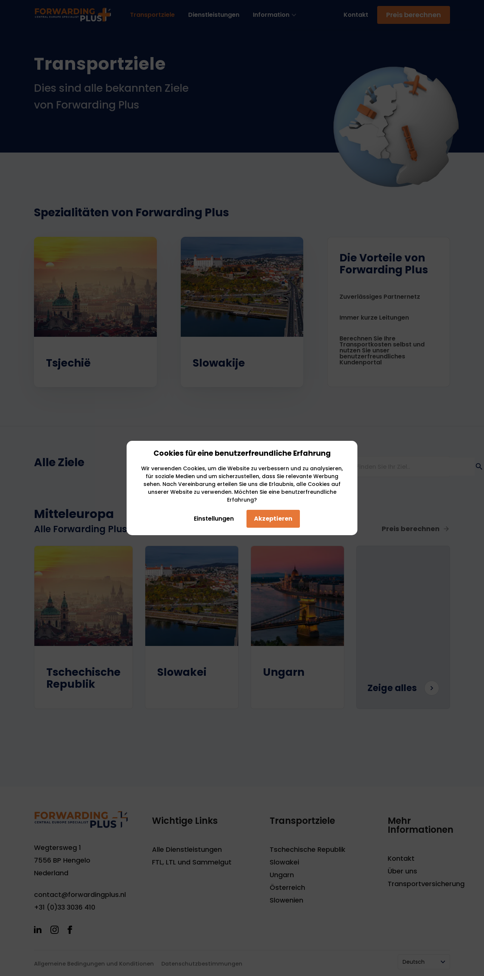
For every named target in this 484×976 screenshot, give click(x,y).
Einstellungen (212, 518)
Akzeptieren (273, 518)
